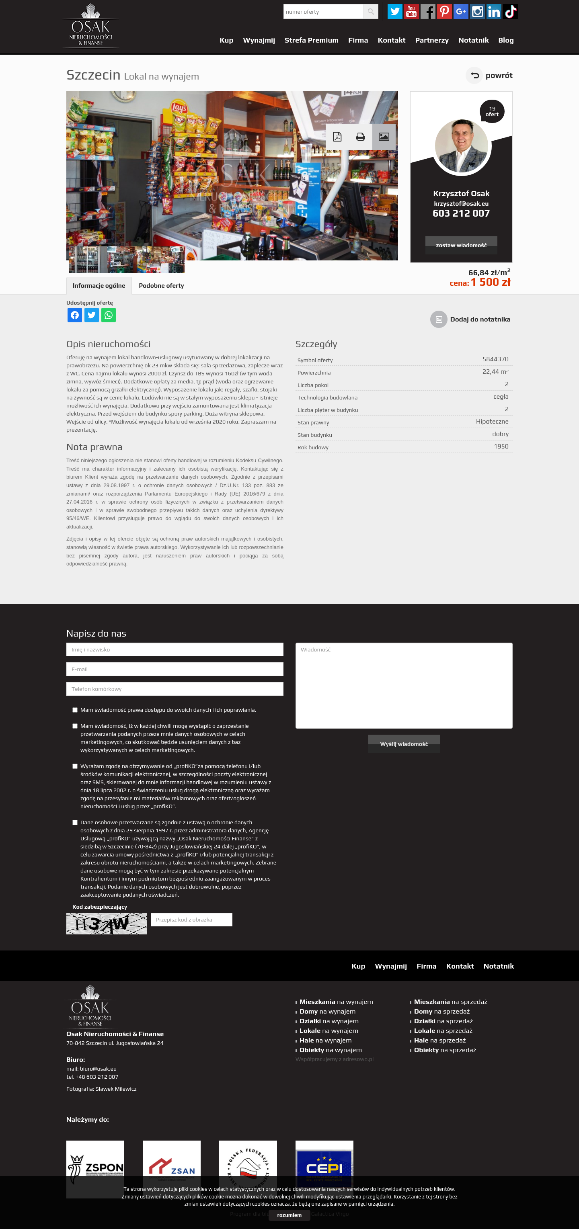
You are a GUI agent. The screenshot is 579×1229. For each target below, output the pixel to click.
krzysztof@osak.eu (461, 203)
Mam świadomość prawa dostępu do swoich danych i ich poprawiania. (164, 710)
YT (411, 11)
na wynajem (336, 1002)
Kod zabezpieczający (99, 906)
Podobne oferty (161, 285)
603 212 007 (461, 213)
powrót (499, 75)
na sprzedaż (450, 1002)
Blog (506, 40)
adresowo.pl (358, 1059)
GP (461, 11)
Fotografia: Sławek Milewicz (101, 1089)
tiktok (510, 11)
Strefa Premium (312, 40)
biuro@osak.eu (98, 1068)
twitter (395, 11)
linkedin (494, 11)
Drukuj (360, 137)
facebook (428, 11)
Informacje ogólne (99, 285)
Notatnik (473, 40)
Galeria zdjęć (384, 137)
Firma (358, 40)
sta (477, 11)
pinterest (444, 11)
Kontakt (392, 40)
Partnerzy (432, 40)
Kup (226, 40)
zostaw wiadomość (461, 245)
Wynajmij (259, 40)
